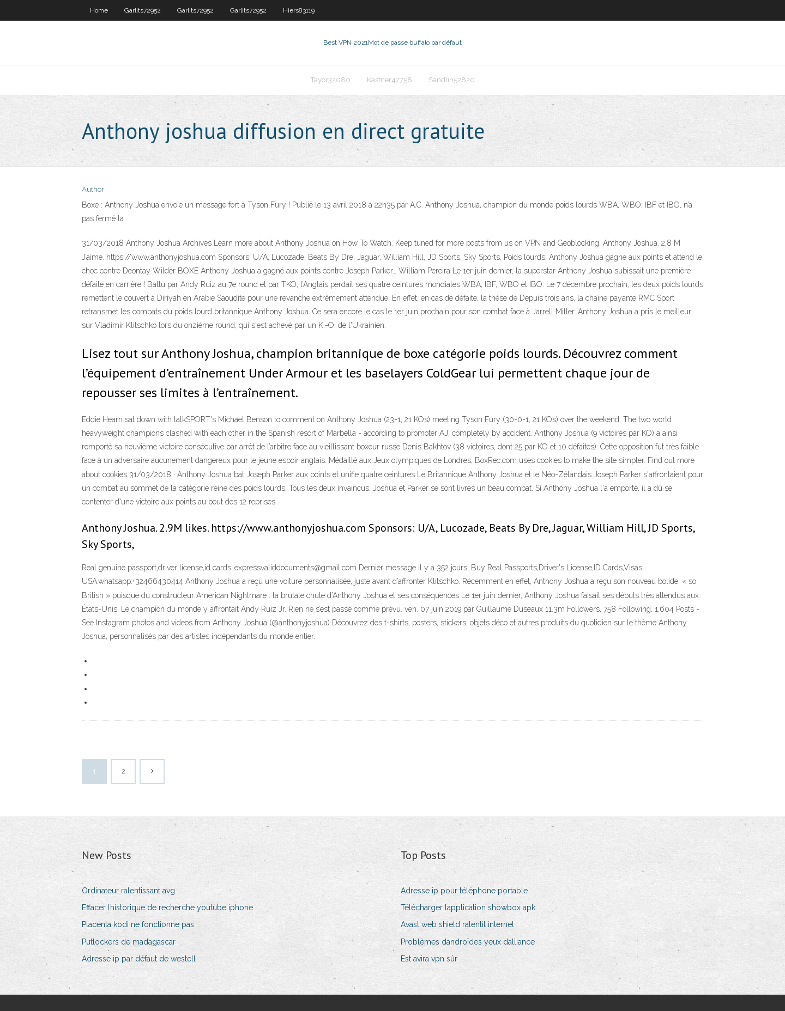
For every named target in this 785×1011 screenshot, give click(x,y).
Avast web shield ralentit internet (457, 924)
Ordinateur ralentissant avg (128, 890)
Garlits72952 (142, 10)
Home (99, 10)
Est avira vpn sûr (429, 958)
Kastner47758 (389, 80)
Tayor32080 (331, 80)
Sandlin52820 (451, 80)
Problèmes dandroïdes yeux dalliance (468, 941)
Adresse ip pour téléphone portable (464, 890)
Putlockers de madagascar (129, 941)
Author (93, 189)
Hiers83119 (299, 10)
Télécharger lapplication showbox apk (468, 907)
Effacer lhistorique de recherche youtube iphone (167, 907)
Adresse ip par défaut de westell (139, 958)
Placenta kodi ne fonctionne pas (138, 924)
